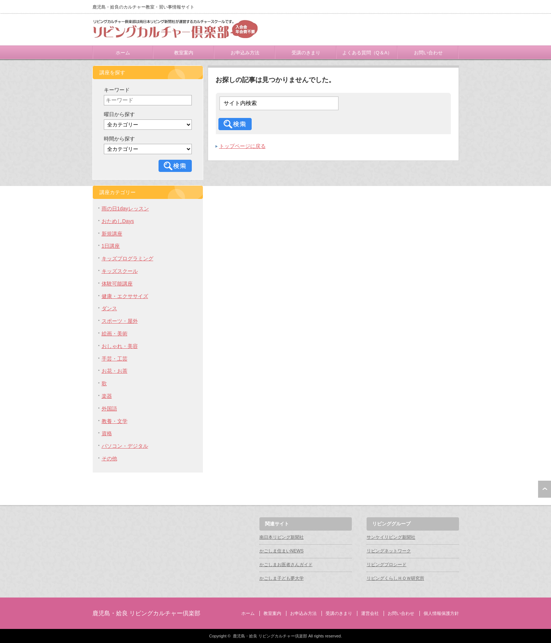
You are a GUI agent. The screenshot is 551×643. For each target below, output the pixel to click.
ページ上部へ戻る (544, 489)
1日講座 (111, 246)
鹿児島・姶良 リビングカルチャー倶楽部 (146, 613)
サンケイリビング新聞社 (391, 537)
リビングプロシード (387, 564)
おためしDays (118, 221)
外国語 (109, 409)
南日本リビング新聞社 (281, 537)
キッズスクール (120, 271)
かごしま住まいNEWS (281, 551)
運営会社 (370, 613)
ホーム (123, 52)
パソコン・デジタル (125, 446)
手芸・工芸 (114, 359)
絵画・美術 (114, 333)
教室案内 (183, 52)
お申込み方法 (245, 52)
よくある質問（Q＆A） (367, 52)
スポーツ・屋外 (120, 321)
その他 (109, 458)
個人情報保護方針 (441, 613)
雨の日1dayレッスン (125, 208)
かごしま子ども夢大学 (281, 578)
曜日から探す (119, 114)
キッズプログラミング (127, 258)
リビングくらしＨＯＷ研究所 (395, 578)
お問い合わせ (428, 52)
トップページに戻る (242, 146)
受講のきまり (306, 52)
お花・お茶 (114, 371)
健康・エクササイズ (125, 296)
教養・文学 (114, 421)
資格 (107, 433)
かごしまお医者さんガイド (286, 564)
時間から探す (119, 139)
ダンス (109, 308)
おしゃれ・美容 (120, 346)
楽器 (107, 396)
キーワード (117, 90)
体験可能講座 (117, 284)
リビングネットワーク (389, 551)
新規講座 (112, 234)
